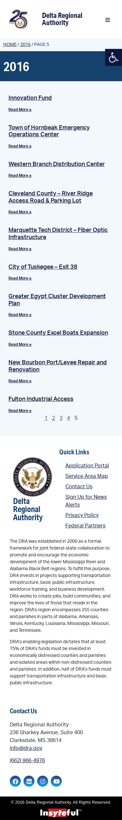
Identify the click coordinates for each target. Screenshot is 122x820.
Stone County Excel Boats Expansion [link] (58, 333)
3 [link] (61, 418)
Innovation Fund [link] (30, 98)
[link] (113, 57)
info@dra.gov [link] (26, 748)
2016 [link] (25, 44)
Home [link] (10, 44)
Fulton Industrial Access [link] (41, 399)
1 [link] (46, 418)
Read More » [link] (20, 110)
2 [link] (53, 418)
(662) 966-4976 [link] (27, 760)
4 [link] (68, 418)
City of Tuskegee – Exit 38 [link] (42, 267)
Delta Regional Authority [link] (62, 19)
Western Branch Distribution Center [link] (56, 164)
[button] (108, 20)
